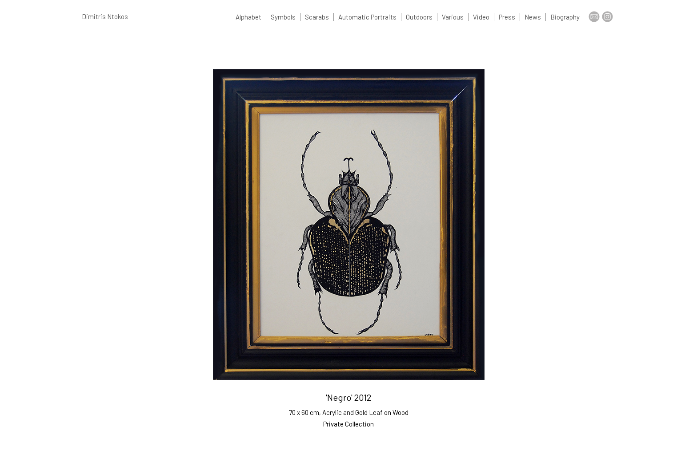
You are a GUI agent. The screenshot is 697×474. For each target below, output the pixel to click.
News (533, 17)
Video (481, 17)
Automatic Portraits (367, 17)
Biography (565, 17)
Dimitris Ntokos (105, 16)
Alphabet (248, 17)
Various (453, 17)
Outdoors (419, 17)
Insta (607, 16)
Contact (594, 16)
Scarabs (317, 17)
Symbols (283, 17)
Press (507, 17)
